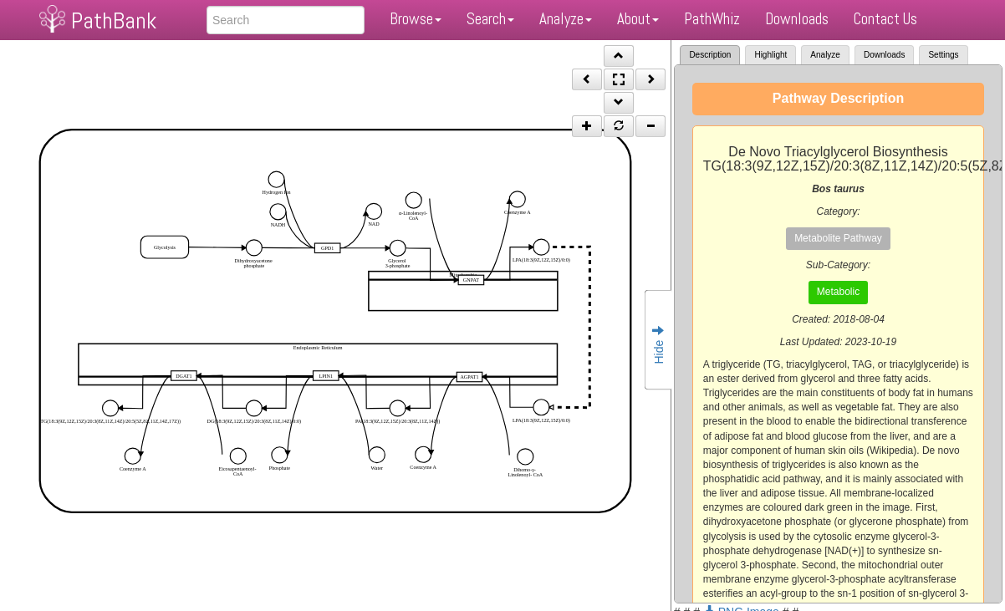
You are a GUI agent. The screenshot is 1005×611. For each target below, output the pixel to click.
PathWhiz (712, 18)
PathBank (113, 20)
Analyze (565, 18)
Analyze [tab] (825, 54)
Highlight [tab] (770, 54)
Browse (415, 18)
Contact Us (885, 18)
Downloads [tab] (884, 54)
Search (490, 18)
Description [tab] (710, 54)
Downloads (797, 18)
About (638, 18)
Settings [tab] (943, 54)
